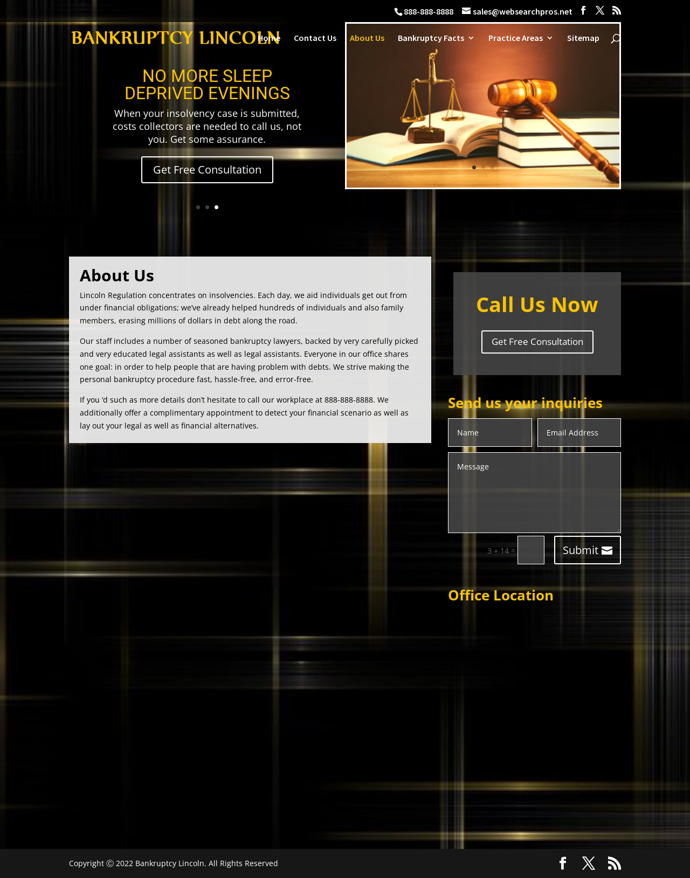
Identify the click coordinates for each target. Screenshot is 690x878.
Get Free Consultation (207, 169)
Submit (580, 550)
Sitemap (583, 38)
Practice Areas (515, 38)
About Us (367, 38)
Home (269, 38)
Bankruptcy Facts (431, 38)
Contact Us (315, 38)
